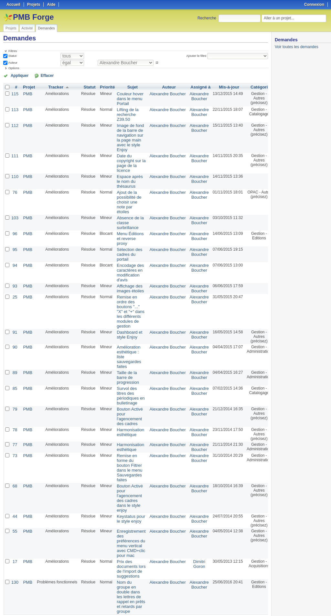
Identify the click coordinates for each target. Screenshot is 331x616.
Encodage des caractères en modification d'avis (126, 261)
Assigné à (191, 86)
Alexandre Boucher (160, 93)
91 (14, 316)
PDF (264, 603)
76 (14, 185)
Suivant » (60, 594)
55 (14, 506)
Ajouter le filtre (197, 55)
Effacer (39, 75)
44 (14, 491)
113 (14, 108)
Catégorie (250, 86)
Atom (244, 603)
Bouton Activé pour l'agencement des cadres (126, 396)
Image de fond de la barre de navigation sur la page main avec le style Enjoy (126, 134)
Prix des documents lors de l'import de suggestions (127, 541)
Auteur (12, 62)
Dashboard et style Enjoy (126, 318)
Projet (27, 86)
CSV (254, 603)
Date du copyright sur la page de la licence (127, 158)
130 (14, 553)
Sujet (128, 86)
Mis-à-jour (219, 86)
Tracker (54, 86)
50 (114, 594)
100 (121, 594)
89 (14, 355)
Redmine (149, 612)
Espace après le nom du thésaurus (126, 175)
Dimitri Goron (190, 536)
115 (14, 93)
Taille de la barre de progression (124, 360)
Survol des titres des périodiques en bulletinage (127, 377)
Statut (11, 55)
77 (14, 424)
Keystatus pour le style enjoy (127, 493)
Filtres (12, 51)
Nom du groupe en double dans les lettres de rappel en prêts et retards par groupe (127, 567)
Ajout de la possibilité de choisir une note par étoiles (125, 194)
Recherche (207, 18)
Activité (27, 28)
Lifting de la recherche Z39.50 (124, 112)
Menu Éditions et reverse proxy (126, 228)
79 (14, 389)
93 (14, 273)
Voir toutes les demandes (296, 47)
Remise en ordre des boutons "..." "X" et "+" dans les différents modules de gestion (127, 297)
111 (14, 151)
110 (14, 170)
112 (14, 122)
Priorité (105, 86)
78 (14, 409)
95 (14, 239)
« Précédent (16, 594)
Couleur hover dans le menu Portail (126, 97)
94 (14, 254)
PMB (26, 93)
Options (13, 68)
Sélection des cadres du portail (126, 243)
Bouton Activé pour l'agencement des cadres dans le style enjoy (126, 473)
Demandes (46, 28)
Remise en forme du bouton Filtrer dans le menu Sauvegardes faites (126, 445)
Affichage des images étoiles (126, 275)
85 (14, 370)
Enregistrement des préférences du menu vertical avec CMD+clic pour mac (127, 517)
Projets (10, 28)
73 (14, 434)
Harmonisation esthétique (126, 411)
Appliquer (17, 75)
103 (14, 209)
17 (14, 534)
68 (14, 462)
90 (14, 331)
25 (14, 283)
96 (14, 224)
